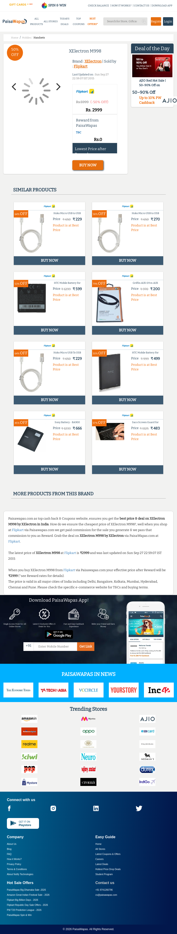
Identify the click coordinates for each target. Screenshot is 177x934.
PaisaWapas (80, 929)
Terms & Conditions (17, 869)
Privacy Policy (14, 864)
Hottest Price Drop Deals (108, 869)
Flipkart (80, 66)
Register (156, 21)
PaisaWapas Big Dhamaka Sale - (26, 890)
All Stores (100, 849)
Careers (100, 859)
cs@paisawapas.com (106, 895)
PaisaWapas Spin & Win (19, 915)
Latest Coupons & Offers (108, 854)
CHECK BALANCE (98, 5)
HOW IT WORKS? (122, 5)
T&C (78, 132)
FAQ (9, 854)
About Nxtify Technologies (20, 874)
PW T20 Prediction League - (24, 910)
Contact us (105, 883)
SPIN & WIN (53, 5)
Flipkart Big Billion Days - (22, 900)
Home (99, 844)
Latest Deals (102, 864)
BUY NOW (87, 165)
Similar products (34, 190)
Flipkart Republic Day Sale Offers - (27, 905)
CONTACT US (141, 5)
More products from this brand (53, 493)
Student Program (104, 874)
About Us (11, 844)
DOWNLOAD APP (162, 5)
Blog (9, 849)
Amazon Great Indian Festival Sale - (28, 895)
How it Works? (14, 859)
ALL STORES (51, 21)
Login (168, 21)
